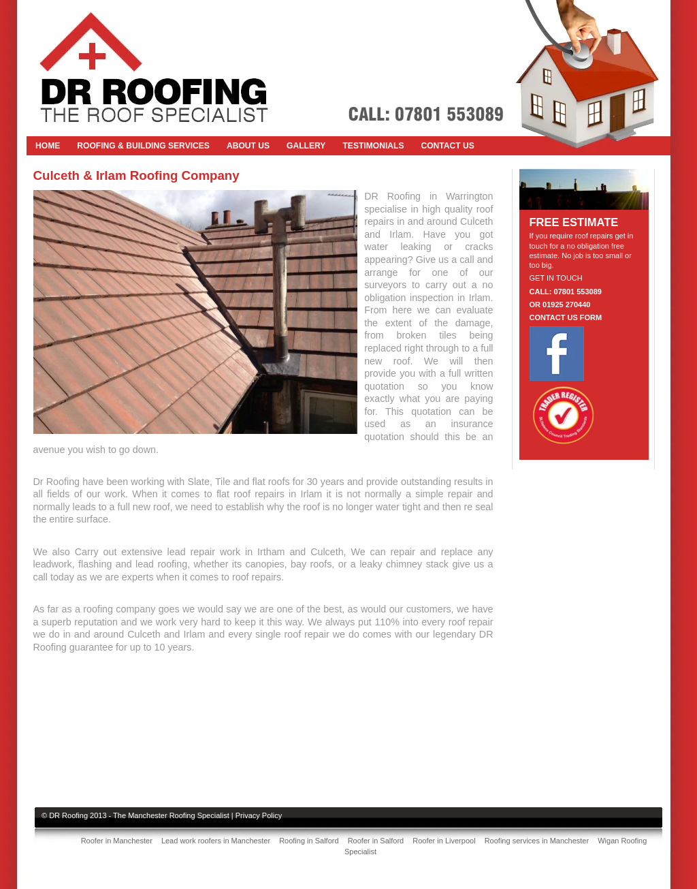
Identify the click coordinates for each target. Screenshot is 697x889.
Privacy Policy (259, 815)
